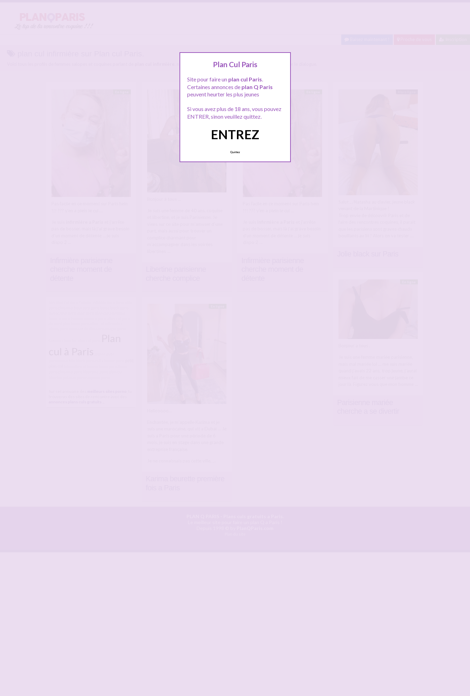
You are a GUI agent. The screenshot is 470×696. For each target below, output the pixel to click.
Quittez (235, 152)
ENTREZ (235, 134)
